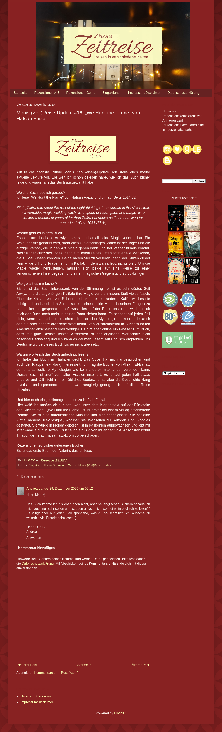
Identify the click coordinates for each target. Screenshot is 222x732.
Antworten (33, 537)
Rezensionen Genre (80, 93)
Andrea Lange (37, 488)
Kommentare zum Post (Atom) (56, 672)
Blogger (119, 713)
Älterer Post (140, 665)
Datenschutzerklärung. (38, 563)
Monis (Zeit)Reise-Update (95, 465)
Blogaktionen (111, 93)
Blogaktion (35, 465)
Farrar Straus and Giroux (60, 465)
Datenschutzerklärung (183, 93)
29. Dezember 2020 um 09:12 (71, 488)
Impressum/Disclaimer (144, 93)
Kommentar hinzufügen (36, 548)
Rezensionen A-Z (47, 93)
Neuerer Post (27, 665)
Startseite (21, 93)
